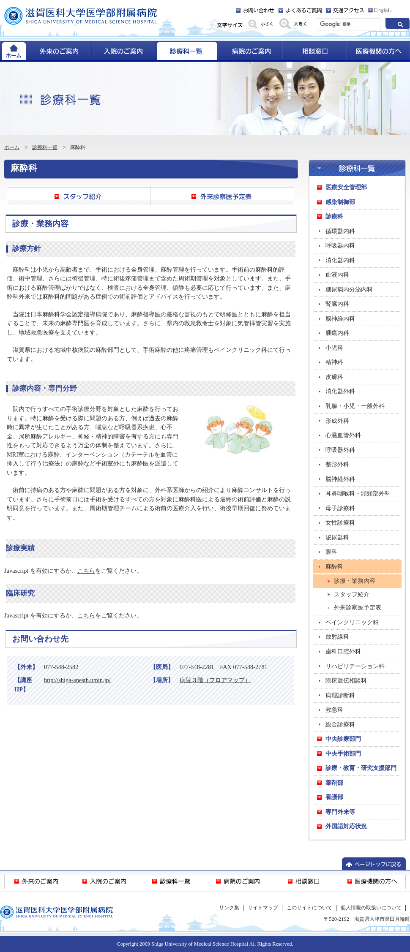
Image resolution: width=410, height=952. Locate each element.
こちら (86, 570)
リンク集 (229, 908)
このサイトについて (309, 908)
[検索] (347, 24)
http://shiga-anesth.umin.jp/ (77, 680)
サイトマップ (263, 908)
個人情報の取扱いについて (371, 908)
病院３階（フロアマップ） (215, 680)
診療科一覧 (44, 147)
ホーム (11, 147)
